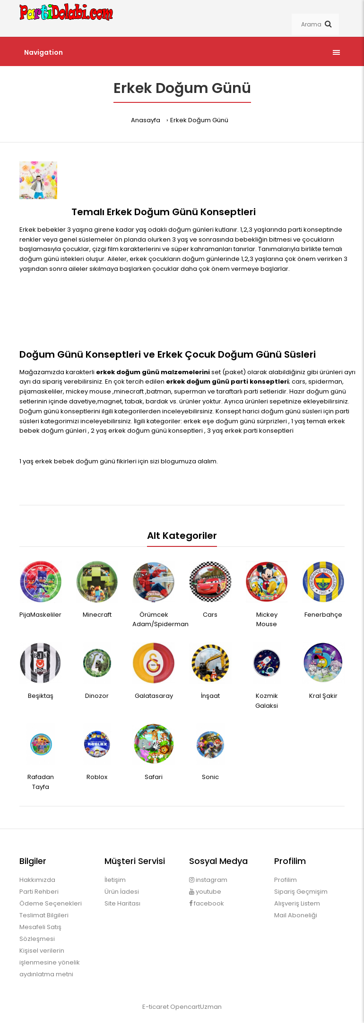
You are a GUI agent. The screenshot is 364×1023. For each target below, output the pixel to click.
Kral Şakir (323, 695)
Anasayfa (145, 120)
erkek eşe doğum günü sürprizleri (235, 421)
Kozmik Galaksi (266, 700)
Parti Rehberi (39, 891)
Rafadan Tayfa (40, 781)
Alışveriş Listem (297, 903)
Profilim (285, 879)
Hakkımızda (37, 879)
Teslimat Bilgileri (44, 915)
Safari (154, 776)
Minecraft (97, 614)
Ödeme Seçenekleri (50, 903)
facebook (206, 903)
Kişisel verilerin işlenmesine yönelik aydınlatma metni (49, 962)
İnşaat (210, 695)
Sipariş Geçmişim (301, 891)
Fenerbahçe (323, 614)
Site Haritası (122, 903)
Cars (210, 614)
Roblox (97, 776)
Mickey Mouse (266, 619)
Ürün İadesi (121, 891)
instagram (208, 879)
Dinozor (97, 695)
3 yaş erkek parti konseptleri (250, 430)
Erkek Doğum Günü (199, 120)
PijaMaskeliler (40, 614)
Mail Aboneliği (295, 915)
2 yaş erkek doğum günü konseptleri (147, 430)
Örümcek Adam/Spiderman (160, 619)
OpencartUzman (196, 1006)
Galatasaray (154, 695)
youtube (205, 891)
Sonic (210, 776)
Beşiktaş (40, 695)
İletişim (115, 879)
